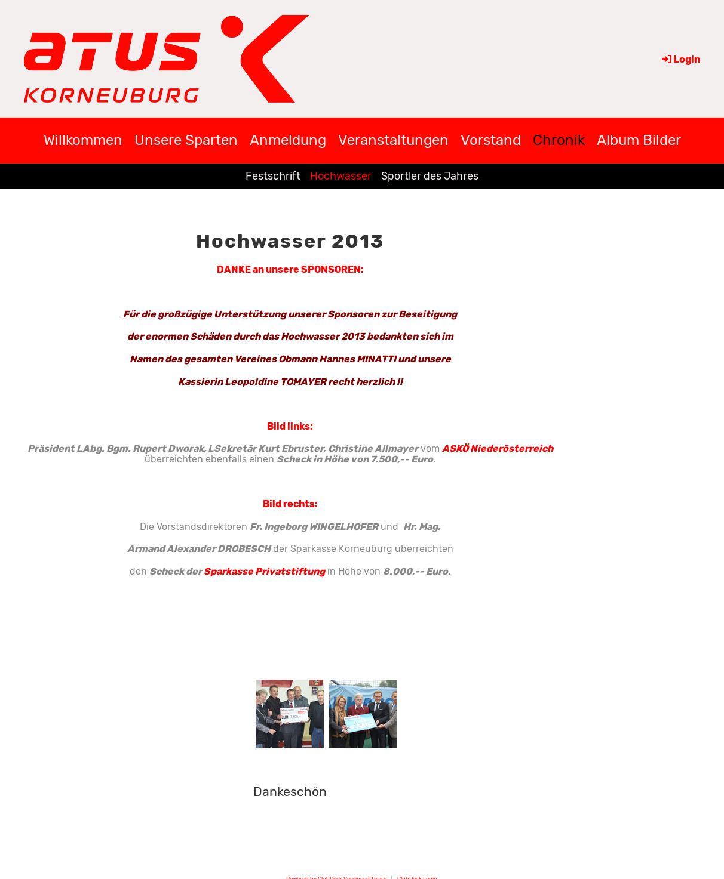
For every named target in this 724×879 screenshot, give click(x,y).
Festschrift (273, 176)
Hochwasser (341, 176)
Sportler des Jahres (429, 176)
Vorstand (491, 140)
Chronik (559, 140)
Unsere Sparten (186, 140)
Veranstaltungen (393, 140)
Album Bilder (639, 140)
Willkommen (83, 140)
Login (680, 59)
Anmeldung (288, 140)
